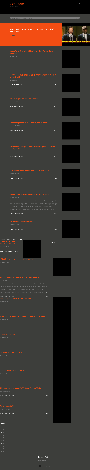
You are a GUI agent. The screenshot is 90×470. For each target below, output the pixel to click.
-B (3, 429)
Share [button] (11, 38)
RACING (12, 10)
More (55, 38)
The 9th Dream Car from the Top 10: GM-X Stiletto (19, 277)
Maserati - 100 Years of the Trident (13, 352)
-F (3, 440)
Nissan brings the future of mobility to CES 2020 (28, 123)
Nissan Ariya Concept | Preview (21, 221)
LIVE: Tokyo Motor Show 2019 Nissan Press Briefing (30, 170)
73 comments (8, 251)
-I (3, 449)
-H (3, 446)
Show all (77, 18)
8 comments (8, 306)
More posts (54, 242)
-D (3, 435)
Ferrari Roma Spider (7, 406)
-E (3, 438)
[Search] (74, 4)
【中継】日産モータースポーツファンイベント (18, 259)
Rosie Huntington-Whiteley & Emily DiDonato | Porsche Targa (23, 316)
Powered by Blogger (45, 466)
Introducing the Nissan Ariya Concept (24, 99)
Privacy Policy (42, 460)
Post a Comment (18, 38)
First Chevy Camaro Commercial (12, 370)
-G (3, 443)
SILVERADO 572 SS (7, 334)
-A (3, 427)
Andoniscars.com (18, 4)
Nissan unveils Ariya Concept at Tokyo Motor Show (29, 194)
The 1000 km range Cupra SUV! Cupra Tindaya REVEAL (21, 388)
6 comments (8, 267)
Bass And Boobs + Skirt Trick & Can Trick (15, 298)
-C (3, 432)
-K (3, 451)
